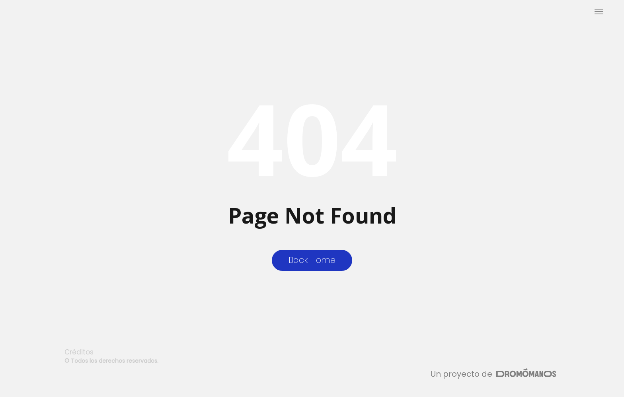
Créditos (79, 352)
